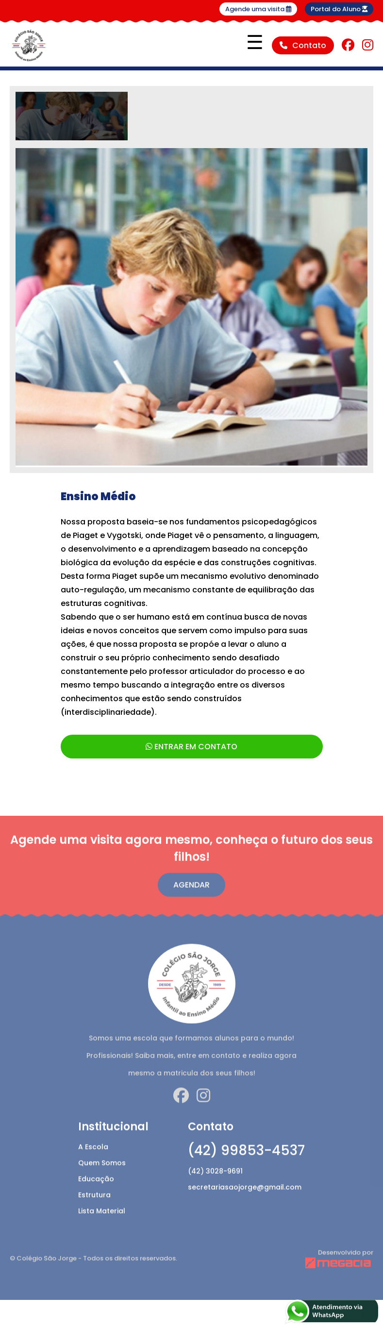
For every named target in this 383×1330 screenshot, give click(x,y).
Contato (303, 45)
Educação (96, 1200)
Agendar (191, 905)
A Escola (93, 1168)
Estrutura (94, 1216)
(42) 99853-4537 (246, 1171)
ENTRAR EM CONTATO (191, 746)
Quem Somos (102, 1184)
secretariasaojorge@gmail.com (244, 1208)
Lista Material (101, 1232)
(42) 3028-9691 (215, 1192)
